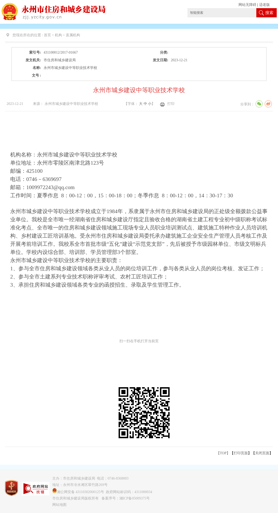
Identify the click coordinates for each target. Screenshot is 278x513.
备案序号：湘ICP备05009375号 (126, 498)
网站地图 (59, 505)
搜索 (269, 12)
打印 (170, 104)
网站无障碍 (247, 5)
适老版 (264, 5)
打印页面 (241, 453)
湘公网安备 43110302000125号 (78, 492)
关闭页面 (262, 453)
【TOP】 (223, 453)
